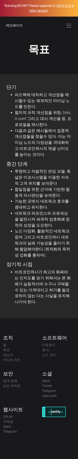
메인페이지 (14, 25)
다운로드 (48, 345)
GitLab (8, 417)
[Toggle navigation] (69, 26)
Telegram (49, 391)
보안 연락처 (12, 386)
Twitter (47, 386)
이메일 (8, 422)
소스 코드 (49, 355)
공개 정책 (10, 381)
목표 (6, 350)
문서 (45, 350)
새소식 (8, 355)
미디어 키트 (12, 360)
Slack (46, 381)
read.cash (49, 396)
